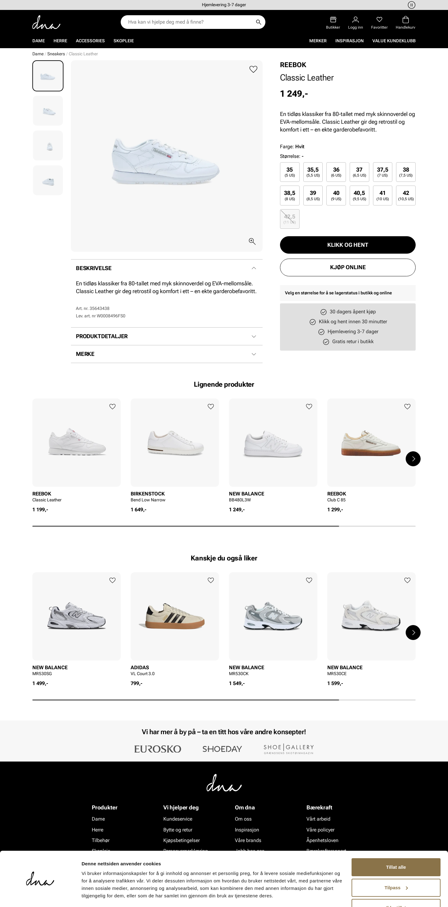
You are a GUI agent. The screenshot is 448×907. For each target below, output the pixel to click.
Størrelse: (290, 156)
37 (359, 172)
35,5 (313, 172)
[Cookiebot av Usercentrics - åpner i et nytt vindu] (40, 895)
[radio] (290, 172)
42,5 (289, 219)
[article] (76, 452)
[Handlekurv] (405, 23)
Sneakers (56, 53)
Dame (38, 40)
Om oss (243, 819)
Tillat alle (396, 849)
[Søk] (258, 22)
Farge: (292, 147)
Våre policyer (320, 829)
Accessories (90, 40)
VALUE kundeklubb (394, 40)
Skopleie (124, 40)
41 (382, 195)
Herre (60, 40)
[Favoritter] (379, 23)
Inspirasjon (349, 40)
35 (290, 172)
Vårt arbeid (318, 819)
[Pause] (411, 5)
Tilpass (396, 869)
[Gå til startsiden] (46, 22)
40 (336, 195)
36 (336, 172)
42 (406, 195)
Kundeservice (177, 819)
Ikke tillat (396, 889)
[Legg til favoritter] (253, 69)
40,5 (359, 195)
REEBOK (293, 65)
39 (313, 195)
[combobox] (190, 22)
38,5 (289, 195)
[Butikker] (333, 23)
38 (406, 172)
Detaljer (90, 894)
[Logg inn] (355, 23)
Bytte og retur (177, 829)
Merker (318, 40)
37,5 (382, 172)
